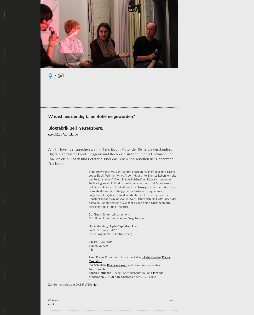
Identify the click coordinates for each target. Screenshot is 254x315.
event (51, 304)
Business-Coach (117, 265)
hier (94, 284)
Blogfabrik (103, 234)
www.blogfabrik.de (63, 135)
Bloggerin (157, 273)
